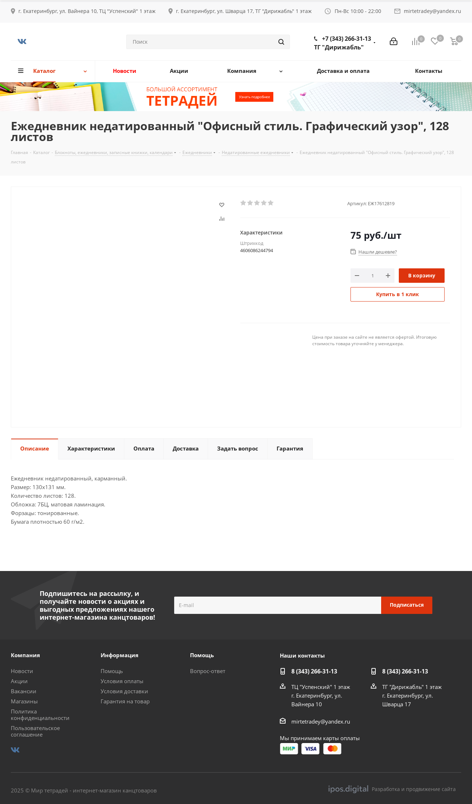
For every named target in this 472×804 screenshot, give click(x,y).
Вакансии (23, 691)
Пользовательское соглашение (35, 731)
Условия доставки (124, 691)
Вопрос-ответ (207, 671)
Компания (25, 655)
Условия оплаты (122, 681)
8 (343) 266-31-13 (314, 671)
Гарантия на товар (125, 701)
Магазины (24, 701)
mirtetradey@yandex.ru (432, 11)
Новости (22, 671)
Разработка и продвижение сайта (392, 789)
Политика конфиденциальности (40, 714)
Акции (19, 681)
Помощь (112, 671)
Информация (119, 655)
